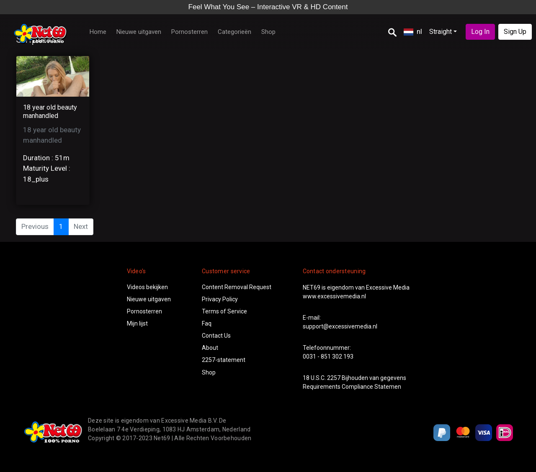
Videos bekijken (147, 287)
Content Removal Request (236, 287)
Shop (268, 32)
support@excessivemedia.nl (340, 326)
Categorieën (234, 32)
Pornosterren (189, 32)
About (210, 347)
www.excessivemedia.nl (334, 296)
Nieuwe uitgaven (138, 32)
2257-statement (223, 360)
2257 (333, 378)
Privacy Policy (220, 299)
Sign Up (515, 32)
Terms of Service (224, 311)
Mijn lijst (137, 323)
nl (413, 31)
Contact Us (216, 335)
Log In (480, 32)
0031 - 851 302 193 (328, 356)
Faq (206, 323)
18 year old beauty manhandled (50, 111)
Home (98, 32)
